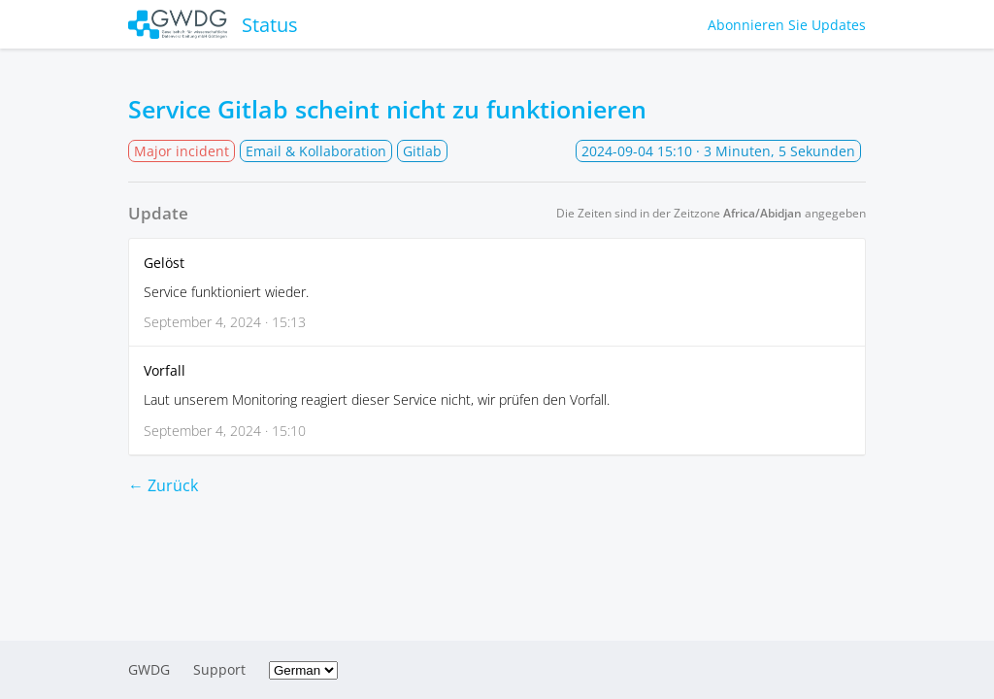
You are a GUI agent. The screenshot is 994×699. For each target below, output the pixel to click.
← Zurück (163, 485)
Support (219, 669)
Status (213, 24)
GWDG (149, 669)
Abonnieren (787, 25)
